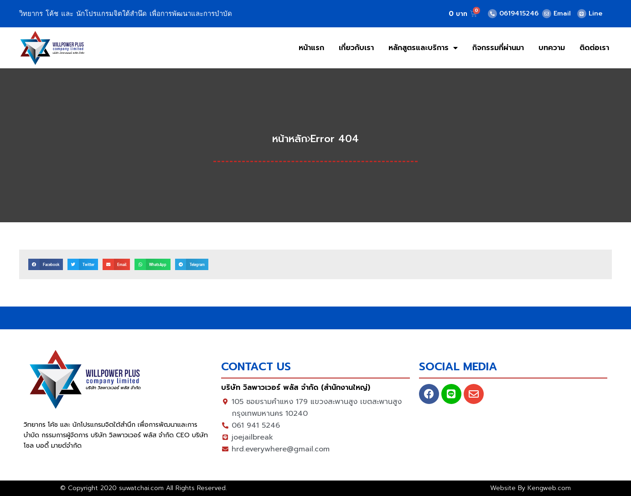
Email (562, 13)
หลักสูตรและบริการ (423, 48)
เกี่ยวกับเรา (356, 47)
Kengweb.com (549, 488)
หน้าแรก (311, 47)
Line (595, 13)
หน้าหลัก (289, 138)
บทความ (551, 47)
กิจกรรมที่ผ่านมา (498, 47)
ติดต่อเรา (594, 47)
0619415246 (518, 13)
